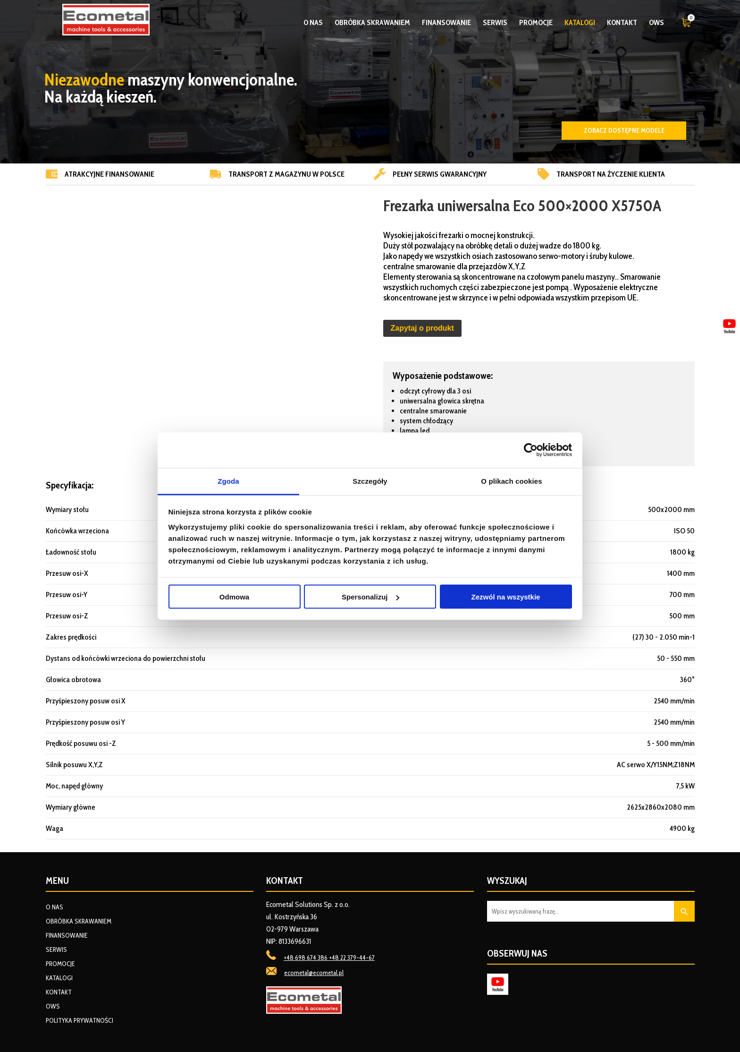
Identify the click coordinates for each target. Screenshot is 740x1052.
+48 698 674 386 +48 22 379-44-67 (329, 957)
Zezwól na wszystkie (505, 597)
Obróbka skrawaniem (372, 22)
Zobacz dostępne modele (624, 130)
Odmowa (234, 597)
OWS (656, 22)
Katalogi (579, 22)
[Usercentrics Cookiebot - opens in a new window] (530, 450)
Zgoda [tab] (228, 481)
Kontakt (622, 22)
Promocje (536, 22)
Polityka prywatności (79, 1020)
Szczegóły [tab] (370, 481)
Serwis (495, 22)
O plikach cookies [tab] (511, 481)
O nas (313, 22)
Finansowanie (446, 22)
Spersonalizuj (370, 597)
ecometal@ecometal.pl (314, 972)
